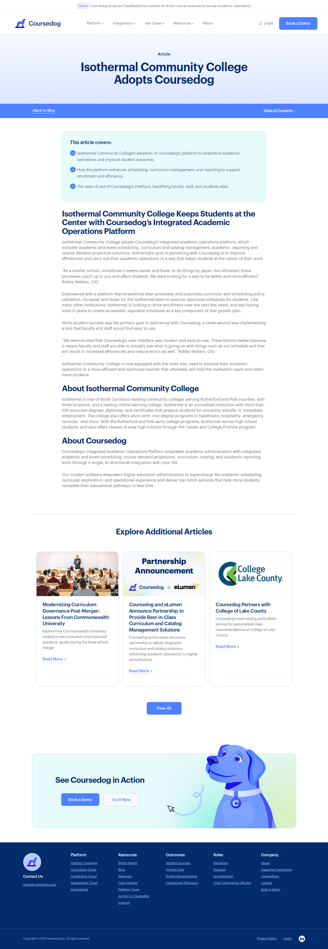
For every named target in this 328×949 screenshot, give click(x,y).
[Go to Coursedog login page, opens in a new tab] (266, 23)
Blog (121, 869)
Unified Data (175, 869)
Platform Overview (84, 863)
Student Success (178, 863)
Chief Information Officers (232, 883)
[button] (95, 23)
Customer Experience (276, 869)
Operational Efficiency (182, 883)
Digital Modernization (181, 876)
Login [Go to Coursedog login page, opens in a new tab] (288, 938)
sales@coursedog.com (39, 884)
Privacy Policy (267, 938)
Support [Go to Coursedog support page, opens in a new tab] (124, 903)
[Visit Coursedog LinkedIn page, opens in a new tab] (302, 939)
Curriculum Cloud (83, 869)
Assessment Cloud (84, 883)
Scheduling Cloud (84, 876)
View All (164, 708)
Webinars (125, 876)
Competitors (270, 876)
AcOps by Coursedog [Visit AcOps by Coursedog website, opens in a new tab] (133, 896)
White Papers (127, 863)
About (265, 863)
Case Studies (127, 883)
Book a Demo (298, 23)
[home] (38, 23)
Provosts (219, 869)
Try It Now (121, 800)
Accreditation (223, 876)
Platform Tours (128, 889)
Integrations (79, 889)
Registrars (220, 863)
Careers (266, 883)
